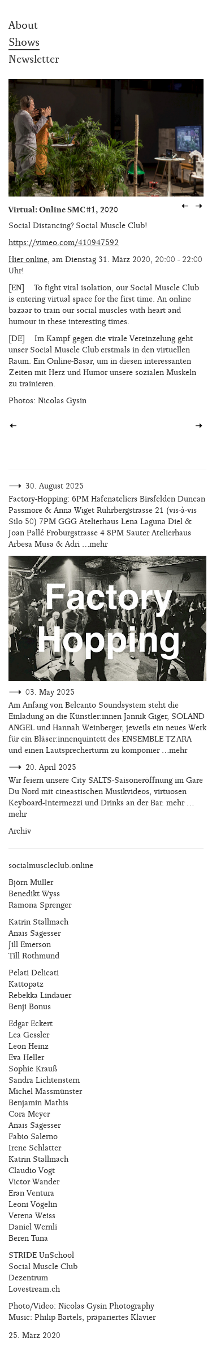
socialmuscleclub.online (50, 865)
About (23, 25)
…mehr (94, 544)
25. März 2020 (34, 1335)
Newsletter (33, 59)
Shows (24, 42)
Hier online (27, 259)
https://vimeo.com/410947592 (63, 242)
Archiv (19, 831)
